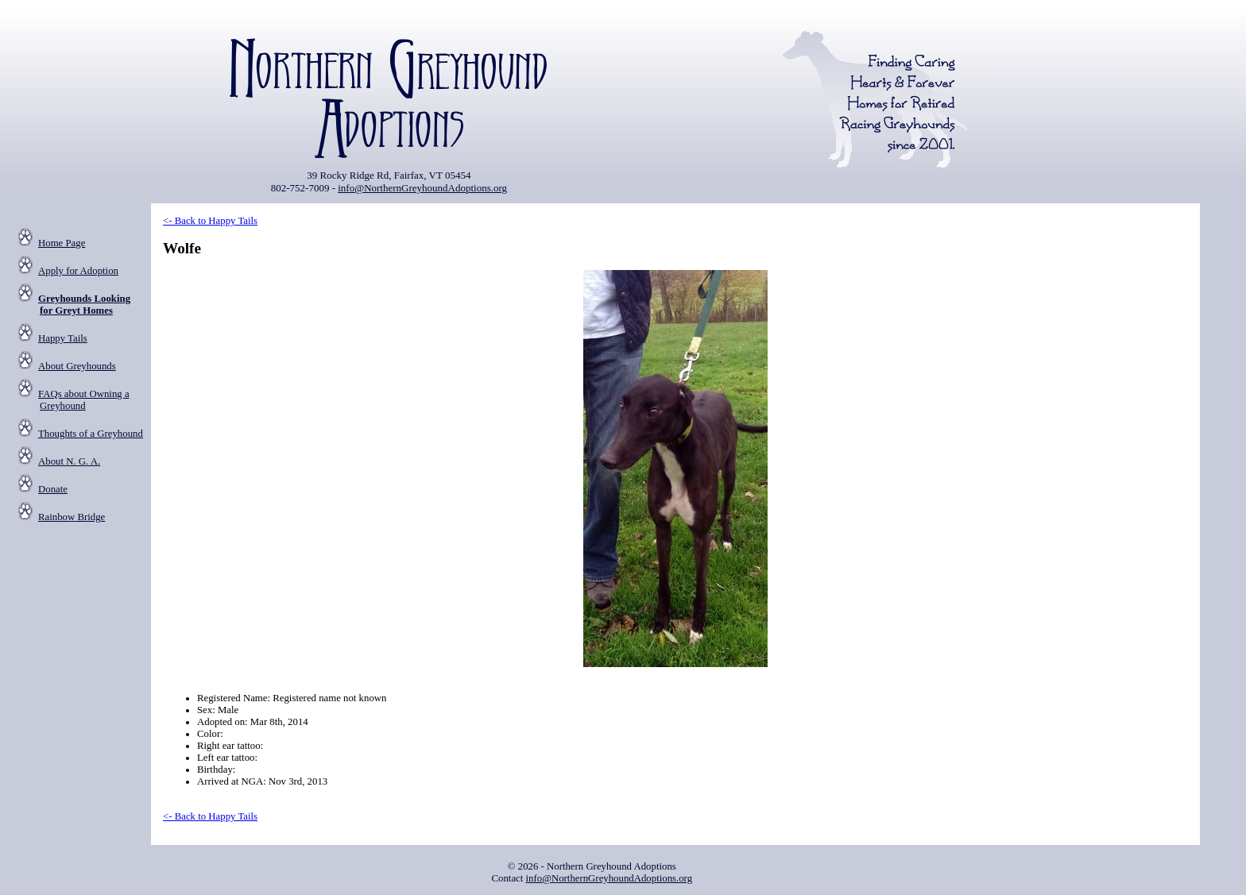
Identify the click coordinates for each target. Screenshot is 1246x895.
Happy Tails (62, 338)
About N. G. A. (69, 461)
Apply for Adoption (78, 270)
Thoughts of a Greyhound (90, 433)
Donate (53, 489)
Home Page (61, 243)
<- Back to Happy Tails (210, 220)
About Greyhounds (77, 366)
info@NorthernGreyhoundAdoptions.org (422, 188)
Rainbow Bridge (71, 517)
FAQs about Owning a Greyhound (84, 399)
